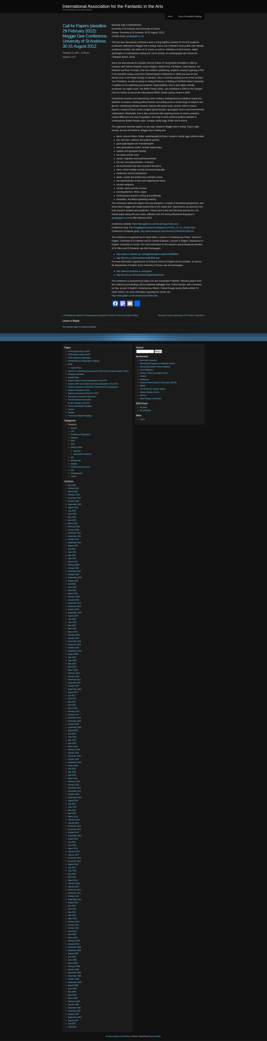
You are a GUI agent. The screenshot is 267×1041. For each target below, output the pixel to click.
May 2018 (72, 664)
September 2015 (75, 762)
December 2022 (74, 498)
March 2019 (73, 632)
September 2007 (75, 1017)
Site (72, 470)
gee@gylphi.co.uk (135, 36)
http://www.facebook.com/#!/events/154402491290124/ (167, 231)
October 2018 (73, 648)
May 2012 (72, 874)
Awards (74, 428)
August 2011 (73, 903)
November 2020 (74, 571)
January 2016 (73, 753)
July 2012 (72, 868)
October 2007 (73, 1014)
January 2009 (73, 970)
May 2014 (72, 810)
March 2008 (73, 998)
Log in (142, 419)
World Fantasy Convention (150, 399)
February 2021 (74, 565)
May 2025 (72, 485)
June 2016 (72, 737)
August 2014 (73, 801)
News (70, 364)
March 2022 (73, 524)
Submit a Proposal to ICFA (79, 390)
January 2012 (73, 887)
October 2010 (73, 928)
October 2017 (73, 686)
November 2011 (74, 893)
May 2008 (72, 992)
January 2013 (73, 855)
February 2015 (74, 781)
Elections (74, 438)
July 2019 (72, 619)
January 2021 (73, 568)
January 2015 (73, 785)
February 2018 (74, 673)
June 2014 (72, 807)
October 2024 (73, 488)
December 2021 (74, 533)
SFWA (142, 386)
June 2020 (72, 587)
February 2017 (74, 711)
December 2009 (74, 947)
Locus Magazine (146, 370)
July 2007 (72, 1024)
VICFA (73, 477)
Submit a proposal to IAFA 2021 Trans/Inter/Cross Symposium (93, 387)
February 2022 (74, 527)
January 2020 (73, 600)
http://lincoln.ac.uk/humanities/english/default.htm (140, 275)
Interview (77, 451)
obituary (74, 464)
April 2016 (72, 743)
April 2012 (72, 877)
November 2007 (74, 1011)
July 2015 (72, 769)
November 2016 (74, 721)
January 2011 (73, 925)
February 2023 (74, 495)
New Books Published (82, 454)
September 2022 (75, 504)
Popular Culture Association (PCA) (154, 373)
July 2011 (72, 906)
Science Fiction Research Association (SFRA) (158, 383)
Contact (71, 412)
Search (140, 347)
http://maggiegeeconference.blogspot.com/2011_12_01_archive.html (161, 227)
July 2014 (72, 804)
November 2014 (74, 791)
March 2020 (73, 594)
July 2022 (72, 511)
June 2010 (72, 931)
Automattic (156, 1036)
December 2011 (74, 890)
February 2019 (74, 635)
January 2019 (73, 638)
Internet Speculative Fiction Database (155, 367)
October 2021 (73, 539)
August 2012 (73, 864)
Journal (71, 409)
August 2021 (73, 546)
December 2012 (74, 858)
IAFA (73, 441)
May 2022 (72, 517)
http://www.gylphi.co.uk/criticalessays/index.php (155, 224)
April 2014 (72, 813)
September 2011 (75, 899)
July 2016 (72, 734)
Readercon (144, 379)
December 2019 (74, 603)
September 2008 (75, 982)
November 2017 (74, 683)
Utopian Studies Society (149, 392)
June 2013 (72, 845)
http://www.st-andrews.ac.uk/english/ (134, 271)
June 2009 (72, 960)
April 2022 (72, 520)
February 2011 (74, 922)
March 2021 (73, 562)
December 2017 (74, 680)
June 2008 (72, 989)
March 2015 (73, 778)
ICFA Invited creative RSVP (79, 355)
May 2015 (72, 772)
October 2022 (73, 501)
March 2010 (73, 938)
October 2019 (73, 609)
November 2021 (74, 536)
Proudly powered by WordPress (118, 1036)
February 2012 (74, 883)
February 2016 (74, 750)
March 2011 (73, 919)
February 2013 (74, 852)
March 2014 (73, 817)
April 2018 (72, 667)
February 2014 (74, 820)
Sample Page (73, 377)
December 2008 (74, 973)
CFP (74, 57)
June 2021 (72, 552)
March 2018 (73, 670)
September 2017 (75, 689)
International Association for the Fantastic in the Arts (113, 6)
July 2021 (72, 549)
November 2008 (74, 976)
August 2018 (73, 654)
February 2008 (74, 1001)
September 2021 (75, 543)
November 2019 (74, 606)
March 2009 (73, 963)
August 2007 (73, 1021)
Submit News (76, 368)
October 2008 (73, 979)
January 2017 (73, 715)
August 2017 (73, 692)
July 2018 (72, 657)
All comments (145, 410)
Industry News (76, 447)
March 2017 (73, 708)
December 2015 (74, 756)
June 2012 (72, 871)
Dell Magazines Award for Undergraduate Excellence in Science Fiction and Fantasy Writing (101, 315)
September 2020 (75, 578)
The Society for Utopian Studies (153, 389)
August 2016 (73, 731)
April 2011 (72, 915)
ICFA (73, 444)
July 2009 (72, 957)
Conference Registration (80, 434)
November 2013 (74, 829)
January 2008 (73, 1004)
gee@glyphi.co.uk (120, 218)
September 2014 (75, 797)
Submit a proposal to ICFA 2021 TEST (83, 393)
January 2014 (73, 823)
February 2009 (74, 966)
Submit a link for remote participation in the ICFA (87, 381)
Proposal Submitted (76, 374)
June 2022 (72, 514)
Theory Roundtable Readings (190, 16)
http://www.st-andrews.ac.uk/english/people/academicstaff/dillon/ (147, 254)
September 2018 (75, 651)
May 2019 (72, 625)
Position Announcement (80, 467)
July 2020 (72, 584)
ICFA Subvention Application (79, 358)
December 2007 (74, 1008)
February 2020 (74, 597)
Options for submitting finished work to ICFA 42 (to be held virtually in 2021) (98, 371)
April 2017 (72, 705)
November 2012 (74, 861)
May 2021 (72, 555)
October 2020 (73, 574)
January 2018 (73, 676)
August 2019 (73, 616)
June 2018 (72, 660)
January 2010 (73, 944)
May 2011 (72, 912)
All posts (143, 407)
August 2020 (73, 581)
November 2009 (74, 950)
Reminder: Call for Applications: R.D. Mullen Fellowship (181, 315)
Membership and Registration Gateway (84, 361)
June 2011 (72, 909)
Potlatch (143, 376)
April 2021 (72, 558)
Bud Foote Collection (148, 360)
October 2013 (73, 832)
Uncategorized (76, 473)
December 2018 (74, 641)
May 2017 (72, 702)
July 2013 (72, 842)
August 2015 (73, 766)
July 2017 (72, 696)
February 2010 (74, 941)
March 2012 (73, 880)
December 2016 (74, 718)
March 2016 (73, 747)
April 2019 (72, 629)
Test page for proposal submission (82, 397)
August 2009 (73, 954)
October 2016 (73, 724)
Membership (76, 461)
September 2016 (75, 727)
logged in (77, 327)
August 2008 (73, 985)
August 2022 (73, 507)
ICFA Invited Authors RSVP (79, 351)
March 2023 (73, 492)
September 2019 (75, 613)
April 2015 (72, 775)
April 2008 (72, 995)
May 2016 (72, 740)
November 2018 (74, 645)
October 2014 (73, 794)
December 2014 (74, 788)
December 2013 (74, 826)
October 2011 (73, 896)
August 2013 (73, 839)
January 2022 (73, 530)
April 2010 (72, 934)
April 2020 (72, 590)
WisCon (143, 395)
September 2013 (75, 836)
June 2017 (72, 699)
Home (170, 16)
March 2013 (73, 848)
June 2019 (72, 622)
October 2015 (73, 759)
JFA (72, 457)
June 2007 (72, 1027)
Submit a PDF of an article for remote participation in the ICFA (93, 384)
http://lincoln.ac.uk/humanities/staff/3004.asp (137, 258)
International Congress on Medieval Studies (157, 363)
